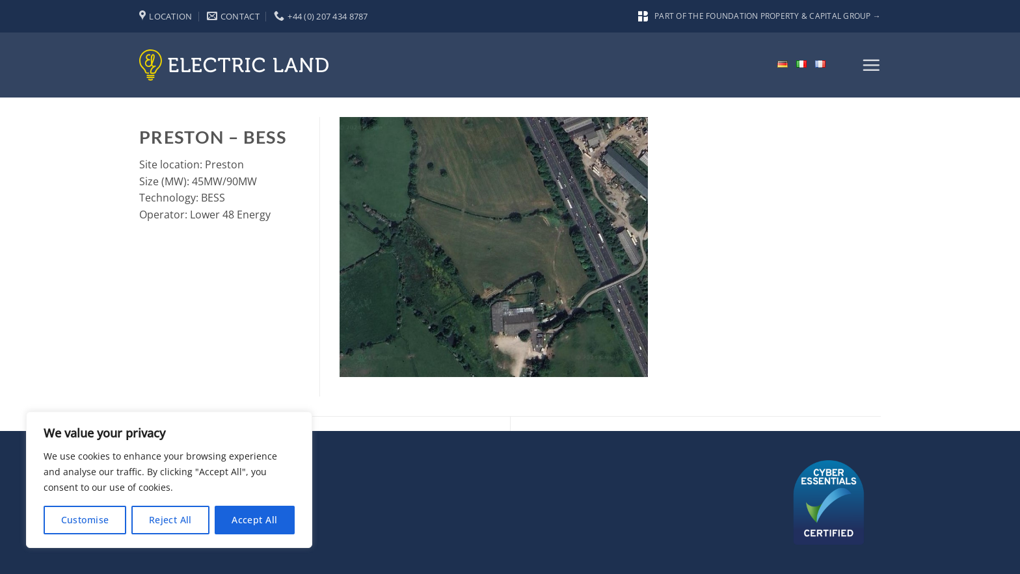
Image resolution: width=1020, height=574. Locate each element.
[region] (169, 479)
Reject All (170, 520)
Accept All (254, 520)
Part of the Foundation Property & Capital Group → (759, 15)
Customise (85, 520)
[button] (871, 65)
